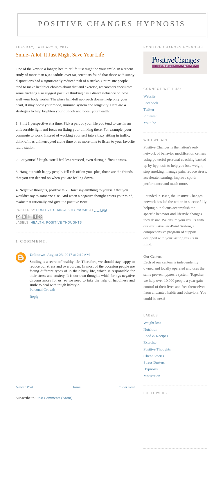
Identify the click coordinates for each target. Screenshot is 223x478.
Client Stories (153, 356)
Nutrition (150, 329)
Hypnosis (150, 369)
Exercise (150, 342)
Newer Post (24, 387)
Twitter (148, 109)
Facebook (150, 103)
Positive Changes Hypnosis (112, 24)
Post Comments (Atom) (55, 398)
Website (149, 96)
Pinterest (150, 116)
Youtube (149, 123)
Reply (34, 296)
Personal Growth (42, 289)
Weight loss (152, 323)
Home (76, 387)
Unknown (37, 254)
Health (37, 222)
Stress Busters (154, 362)
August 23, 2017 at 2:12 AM (68, 254)
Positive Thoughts (64, 222)
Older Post (127, 387)
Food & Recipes (155, 336)
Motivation (151, 375)
